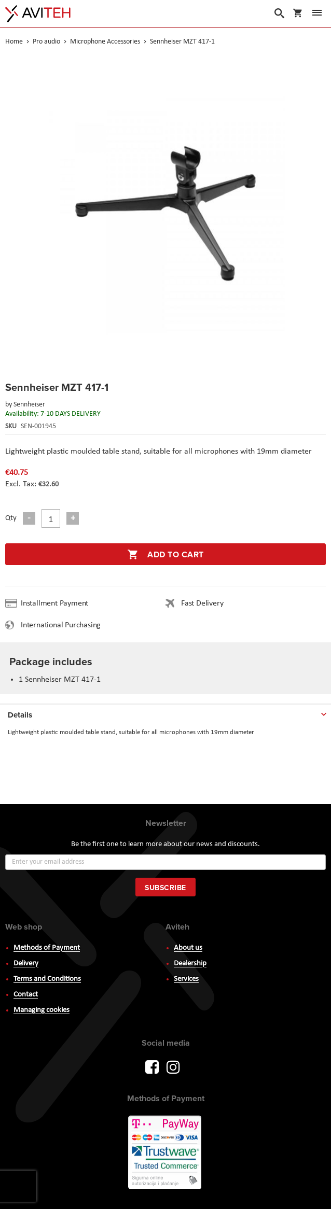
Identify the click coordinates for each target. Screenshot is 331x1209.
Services (186, 979)
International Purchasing (63, 625)
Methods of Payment (46, 948)
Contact (25, 995)
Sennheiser (29, 405)
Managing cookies (41, 1010)
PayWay (165, 1153)
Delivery (25, 963)
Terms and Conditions (47, 979)
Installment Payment (56, 603)
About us (188, 948)
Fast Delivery (202, 603)
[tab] (165, 713)
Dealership (190, 963)
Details (20, 715)
